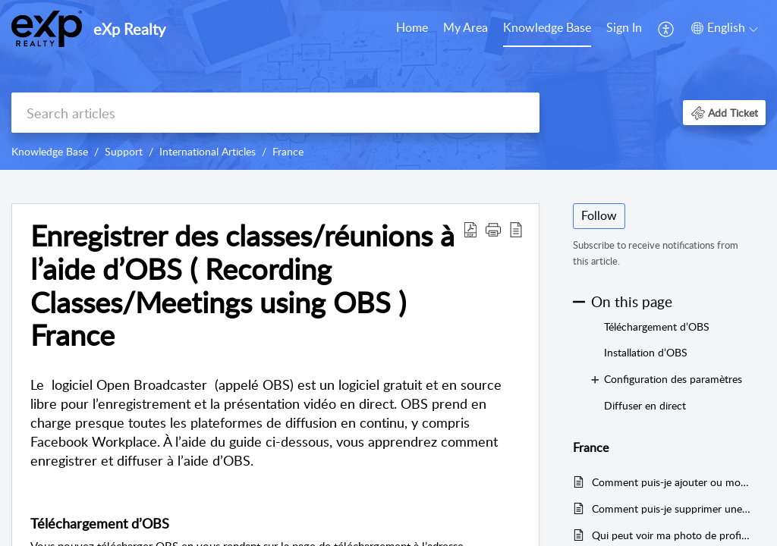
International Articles (207, 151)
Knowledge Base (547, 27)
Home (412, 27)
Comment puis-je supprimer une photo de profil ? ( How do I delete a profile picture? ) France (671, 508)
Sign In (624, 27)
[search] (275, 113)
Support (124, 151)
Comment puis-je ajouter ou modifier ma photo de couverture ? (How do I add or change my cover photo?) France (671, 482)
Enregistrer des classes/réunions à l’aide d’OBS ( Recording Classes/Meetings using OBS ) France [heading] (242, 285)
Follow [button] (599, 215)
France (288, 151)
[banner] (388, 85)
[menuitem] (412, 29)
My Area (465, 27)
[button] (667, 28)
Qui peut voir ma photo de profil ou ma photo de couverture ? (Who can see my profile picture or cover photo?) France (671, 535)
